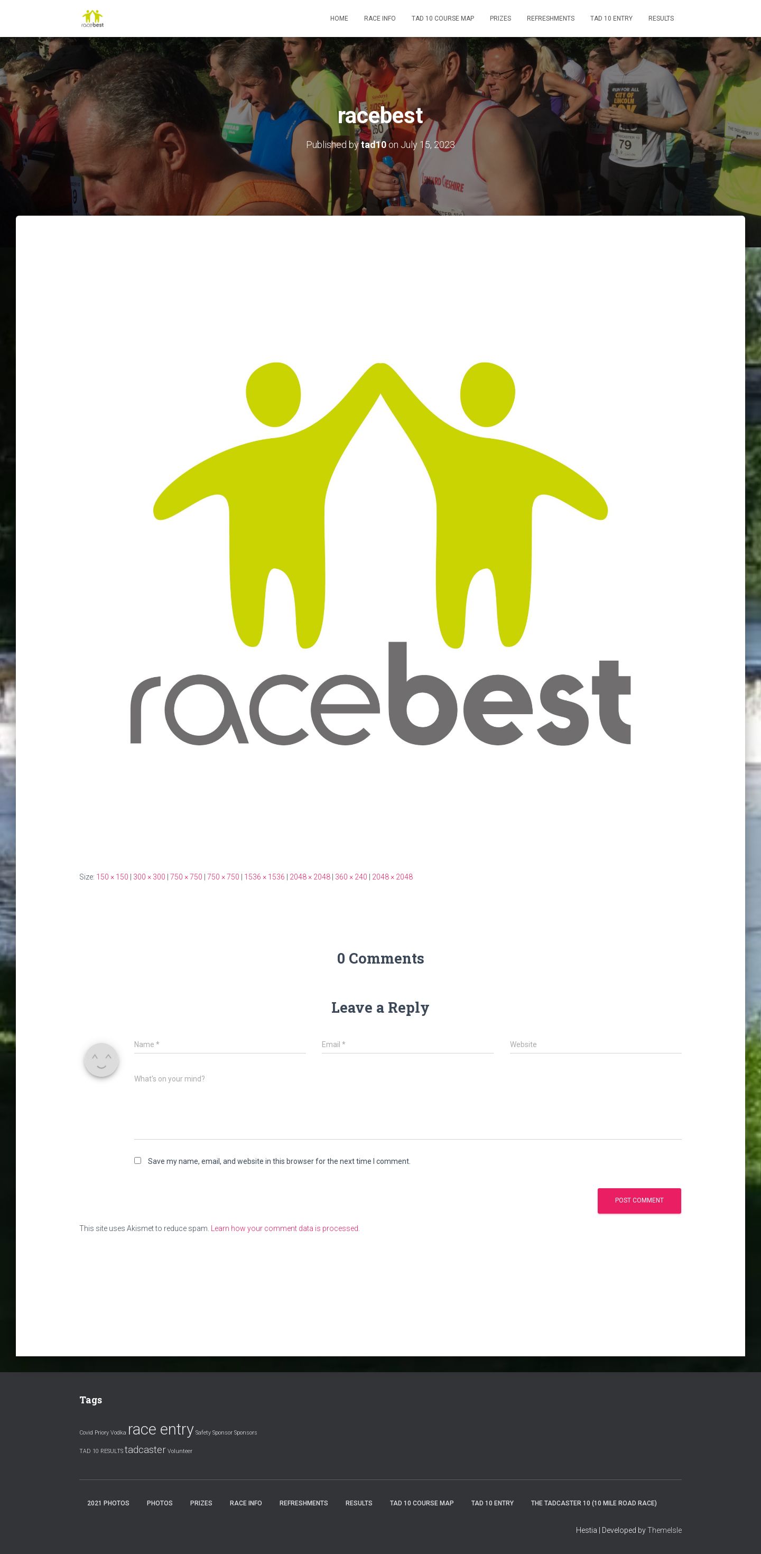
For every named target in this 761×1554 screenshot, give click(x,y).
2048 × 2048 (310, 877)
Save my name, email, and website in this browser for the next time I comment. (279, 1161)
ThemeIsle (664, 1530)
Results (661, 18)
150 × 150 (112, 877)
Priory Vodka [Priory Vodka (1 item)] (110, 1432)
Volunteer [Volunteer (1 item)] (180, 1451)
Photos (160, 1503)
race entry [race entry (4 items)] (161, 1429)
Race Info (380, 18)
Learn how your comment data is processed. (285, 1228)
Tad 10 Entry (611, 18)
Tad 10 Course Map (443, 18)
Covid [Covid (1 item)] (86, 1432)
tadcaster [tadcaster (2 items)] (145, 1450)
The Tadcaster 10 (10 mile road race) (594, 1503)
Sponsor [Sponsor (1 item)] (222, 1432)
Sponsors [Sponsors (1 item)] (245, 1432)
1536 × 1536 (264, 877)
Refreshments (550, 18)
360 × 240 (351, 877)
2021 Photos (108, 1503)
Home (339, 18)
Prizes (500, 18)
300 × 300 (149, 877)
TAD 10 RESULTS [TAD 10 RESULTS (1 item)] (101, 1451)
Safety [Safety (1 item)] (203, 1432)
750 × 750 (186, 877)
